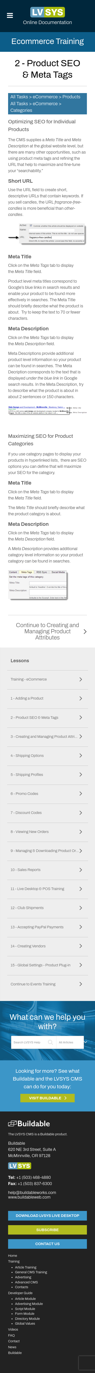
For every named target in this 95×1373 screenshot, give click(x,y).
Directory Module (27, 1319)
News (12, 1347)
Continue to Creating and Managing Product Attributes (47, 631)
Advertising (23, 1277)
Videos (13, 1329)
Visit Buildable (45, 1098)
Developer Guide (20, 1293)
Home (12, 1255)
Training (14, 1261)
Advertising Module (29, 1304)
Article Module (25, 1299)
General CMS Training (31, 1272)
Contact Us (47, 1244)
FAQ (11, 1335)
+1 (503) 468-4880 (33, 1177)
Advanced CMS (26, 1282)
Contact (14, 1341)
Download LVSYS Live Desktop (47, 1215)
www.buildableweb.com (29, 1197)
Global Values (25, 1323)
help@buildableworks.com (32, 1192)
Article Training (25, 1267)
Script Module (25, 1309)
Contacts (21, 1287)
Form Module (24, 1313)
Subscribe (47, 1230)
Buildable (15, 1353)
